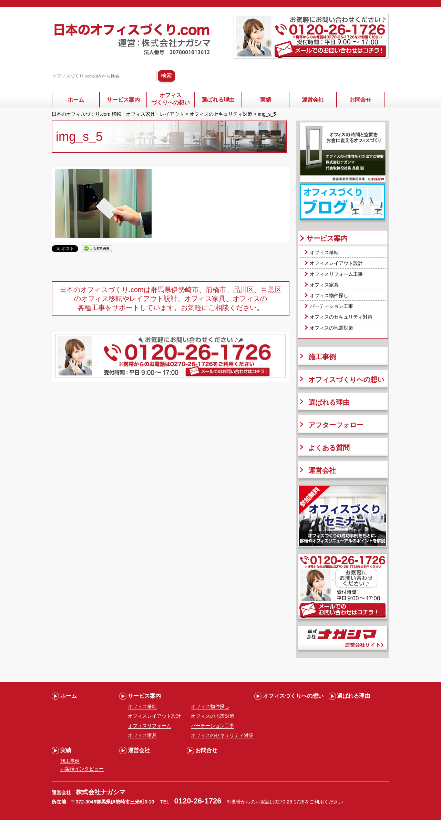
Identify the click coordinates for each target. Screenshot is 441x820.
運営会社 (313, 100)
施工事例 (322, 357)
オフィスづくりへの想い (170, 98)
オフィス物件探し (329, 295)
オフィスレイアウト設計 (336, 263)
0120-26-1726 (198, 801)
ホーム (76, 100)
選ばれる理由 (218, 100)
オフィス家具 (324, 285)
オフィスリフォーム (149, 725)
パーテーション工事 (331, 306)
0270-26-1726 (290, 802)
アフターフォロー (335, 425)
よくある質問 (329, 447)
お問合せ (360, 100)
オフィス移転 (324, 252)
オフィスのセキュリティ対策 (341, 317)
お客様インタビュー (82, 768)
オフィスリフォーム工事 (336, 274)
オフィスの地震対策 (331, 328)
